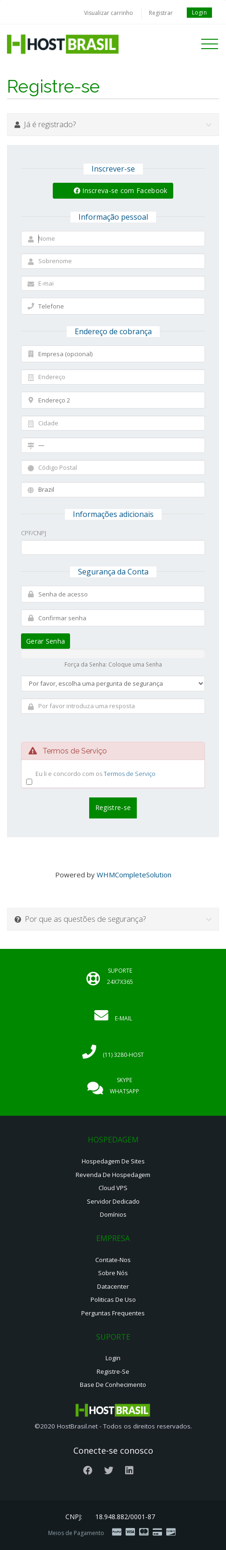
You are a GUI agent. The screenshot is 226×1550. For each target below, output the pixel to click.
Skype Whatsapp (124, 1085)
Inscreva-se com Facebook (121, 190)
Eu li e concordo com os (95, 773)
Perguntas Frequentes (113, 1313)
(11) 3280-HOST (123, 1055)
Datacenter (113, 1286)
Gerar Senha (45, 641)
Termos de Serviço (129, 773)
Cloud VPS (113, 1188)
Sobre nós (113, 1273)
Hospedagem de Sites (113, 1161)
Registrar (161, 13)
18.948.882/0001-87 (125, 1516)
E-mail (123, 1018)
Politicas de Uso (113, 1299)
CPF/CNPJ (33, 533)
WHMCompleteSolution (134, 874)
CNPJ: (73, 1516)
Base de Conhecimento (113, 1384)
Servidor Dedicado (113, 1201)
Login (199, 12)
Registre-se (113, 1371)
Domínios (113, 1214)
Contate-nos (113, 1260)
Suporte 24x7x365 (120, 976)
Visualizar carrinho (108, 13)
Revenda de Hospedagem (113, 1174)
